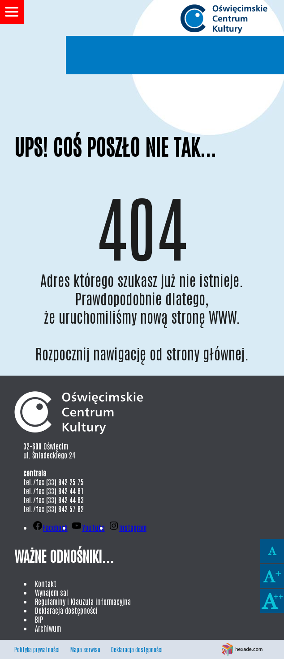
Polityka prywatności (37, 649)
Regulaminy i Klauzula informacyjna (83, 601)
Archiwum (48, 628)
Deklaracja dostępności (66, 610)
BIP (39, 619)
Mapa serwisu (85, 649)
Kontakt (45, 583)
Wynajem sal (51, 592)
